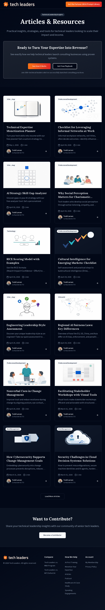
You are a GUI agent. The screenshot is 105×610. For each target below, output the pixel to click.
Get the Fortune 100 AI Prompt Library (84, 4)
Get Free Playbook (64, 66)
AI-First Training (71, 562)
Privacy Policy (91, 566)
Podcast (68, 578)
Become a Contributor (52, 535)
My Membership (91, 562)
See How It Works (39, 66)
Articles (68, 574)
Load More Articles (52, 496)
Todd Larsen (17, 150)
